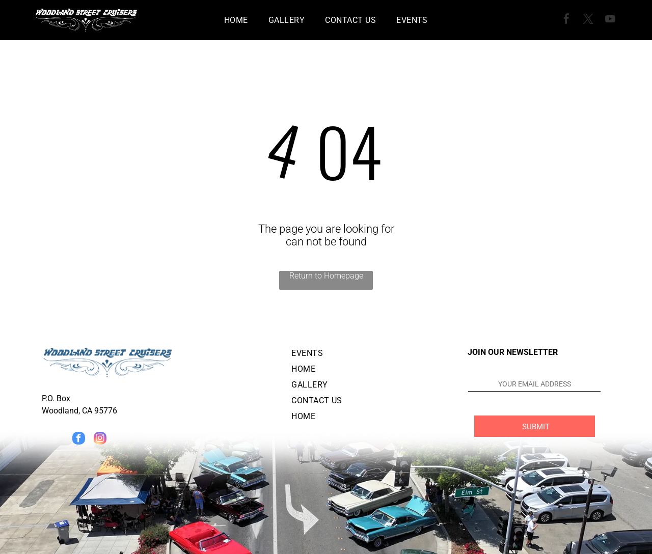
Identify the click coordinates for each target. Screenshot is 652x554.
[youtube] (610, 20)
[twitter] (588, 20)
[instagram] (100, 439)
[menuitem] (236, 20)
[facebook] (566, 20)
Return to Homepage (326, 276)
